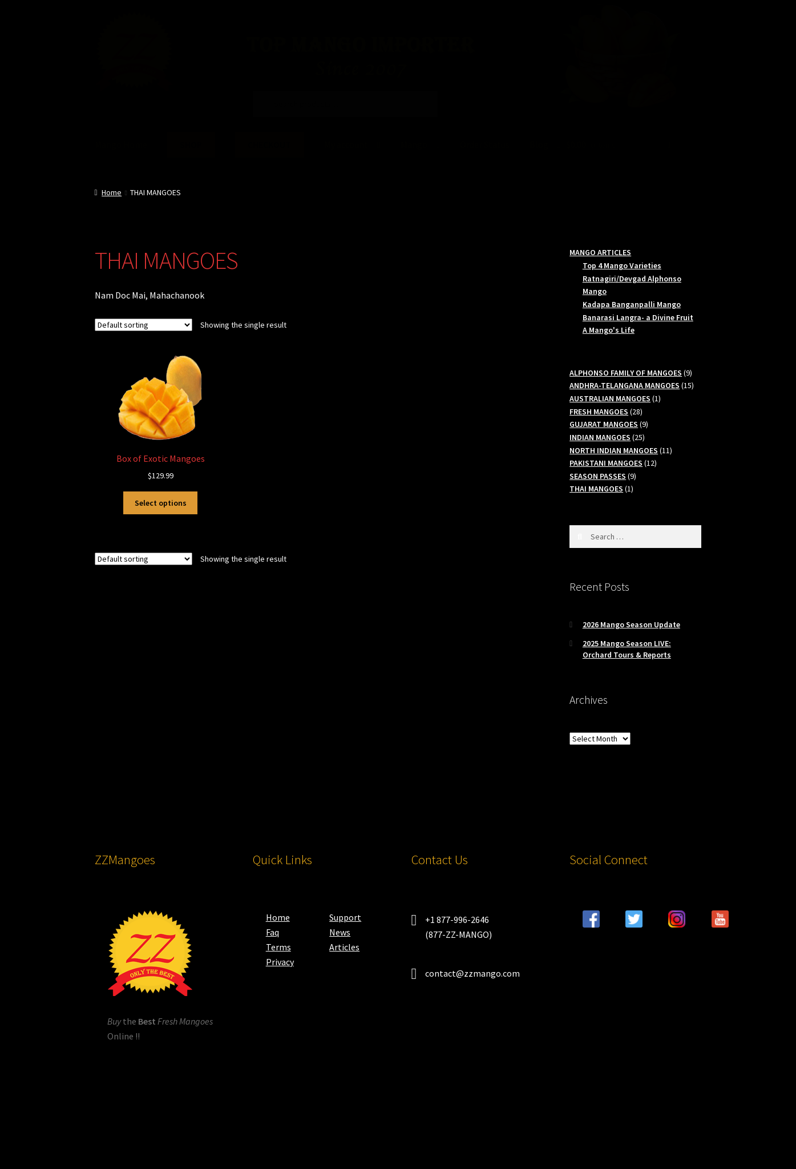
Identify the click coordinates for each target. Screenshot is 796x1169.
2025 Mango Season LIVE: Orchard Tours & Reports (627, 649)
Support (345, 917)
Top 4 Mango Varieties (622, 265)
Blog (539, 144)
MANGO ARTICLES (600, 252)
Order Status (485, 144)
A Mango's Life (609, 330)
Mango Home (121, 144)
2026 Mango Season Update (631, 624)
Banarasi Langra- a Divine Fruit (638, 317)
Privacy (280, 962)
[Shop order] (143, 325)
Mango (414, 144)
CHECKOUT (269, 144)
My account (346, 144)
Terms (278, 947)
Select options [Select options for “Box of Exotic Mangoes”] (161, 503)
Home (112, 192)
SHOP (191, 144)
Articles (344, 947)
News (339, 932)
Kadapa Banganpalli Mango (632, 304)
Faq (272, 932)
